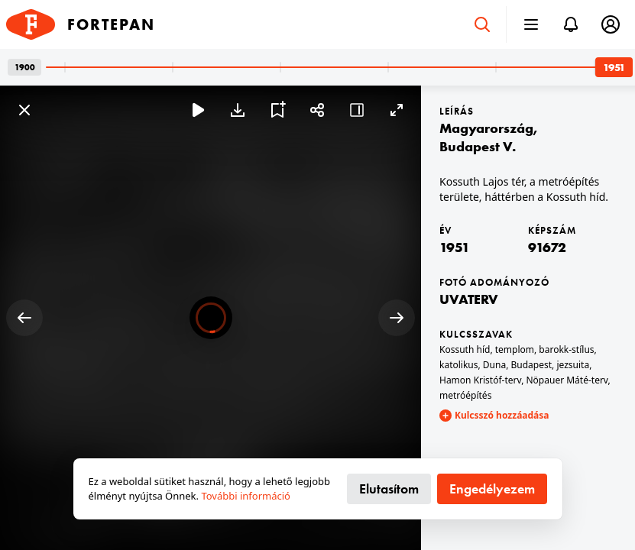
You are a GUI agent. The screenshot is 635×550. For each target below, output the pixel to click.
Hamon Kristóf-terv (480, 380)
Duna (494, 364)
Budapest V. (477, 146)
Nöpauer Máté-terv (566, 380)
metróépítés (465, 395)
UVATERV (468, 299)
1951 (454, 247)
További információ (245, 496)
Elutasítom (389, 488)
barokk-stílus (566, 349)
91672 (547, 247)
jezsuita (572, 364)
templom (514, 349)
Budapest (531, 364)
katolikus (458, 364)
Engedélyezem (492, 488)
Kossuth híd (464, 349)
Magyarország (486, 128)
